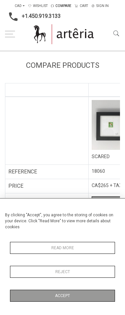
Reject (62, 271)
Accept (62, 295)
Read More (62, 248)
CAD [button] (18, 6)
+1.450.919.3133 (33, 16)
